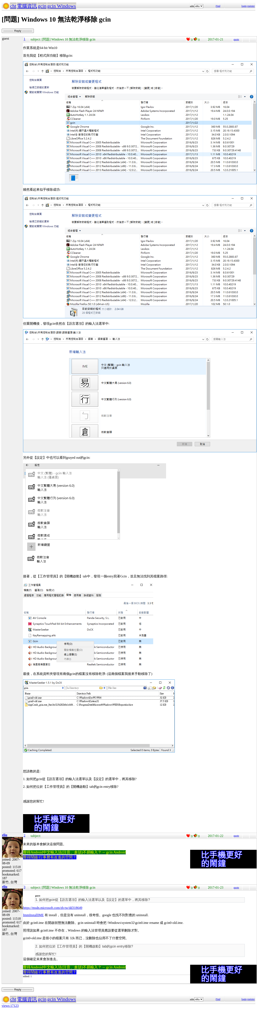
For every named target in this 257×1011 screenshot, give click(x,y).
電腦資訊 (27, 6)
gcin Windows (61, 6)
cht (13, 6)
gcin (42, 6)
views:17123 (10, 1005)
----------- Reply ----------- (17, 30)
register (251, 6)
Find (218, 6)
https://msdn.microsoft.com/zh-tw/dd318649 (52, 908)
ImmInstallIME (33, 915)
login (244, 6)
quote (236, 39)
